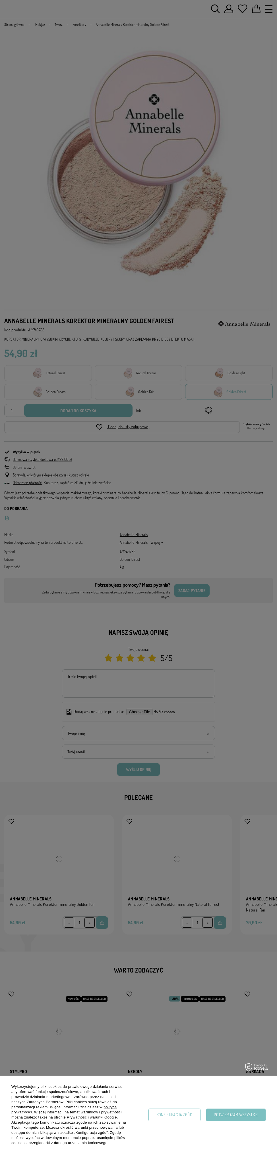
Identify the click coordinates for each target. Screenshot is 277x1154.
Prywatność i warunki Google (92, 1117)
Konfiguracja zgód (174, 1114)
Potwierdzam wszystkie (236, 1114)
